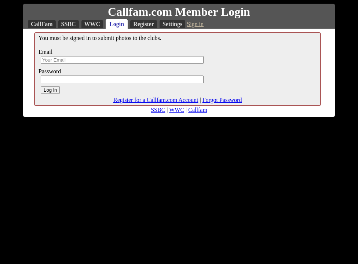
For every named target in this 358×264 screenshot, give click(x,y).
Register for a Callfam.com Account (155, 100)
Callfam (197, 110)
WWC (92, 24)
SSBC (68, 24)
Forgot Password (222, 100)
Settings (172, 24)
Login (116, 24)
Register (143, 24)
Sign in (195, 24)
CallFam (42, 24)
